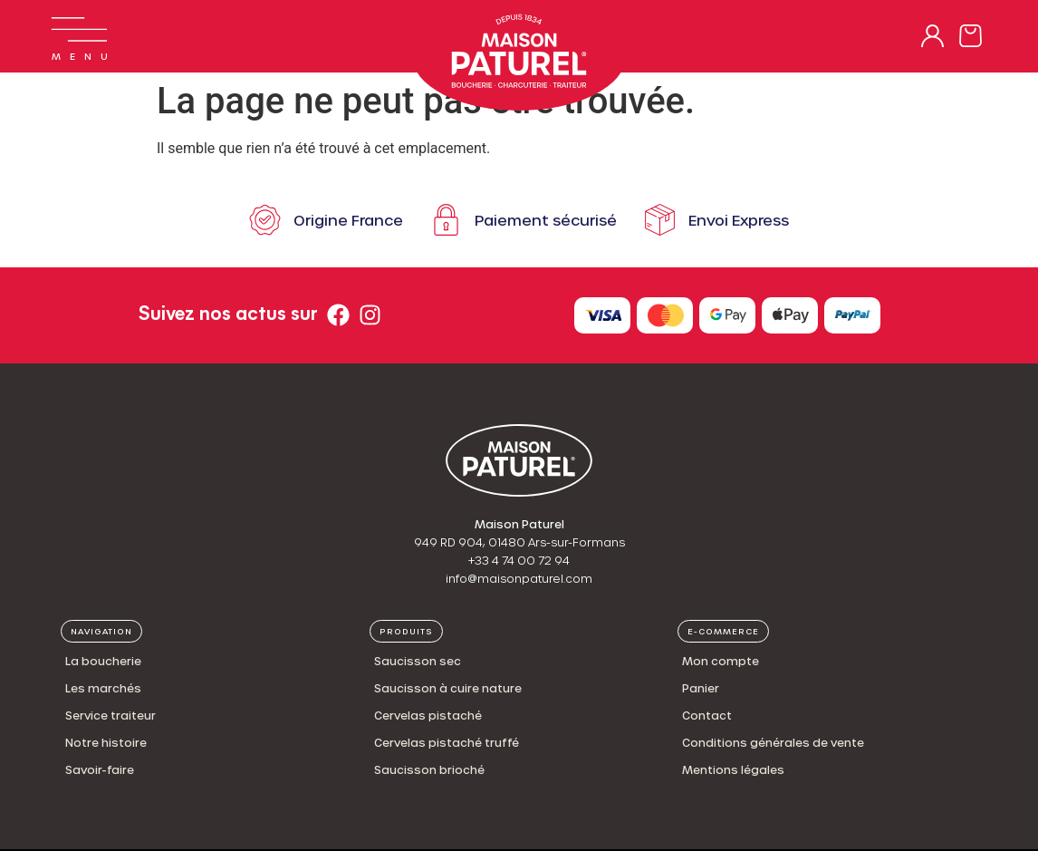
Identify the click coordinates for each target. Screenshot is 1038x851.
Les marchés (103, 688)
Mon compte (720, 660)
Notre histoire (106, 742)
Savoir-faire (99, 769)
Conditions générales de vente (773, 742)
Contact (707, 715)
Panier (700, 688)
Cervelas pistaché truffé (446, 742)
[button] (101, 631)
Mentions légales (733, 769)
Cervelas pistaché (428, 715)
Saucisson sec (417, 660)
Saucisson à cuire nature (448, 688)
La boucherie (103, 660)
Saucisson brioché (429, 769)
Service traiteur (110, 715)
